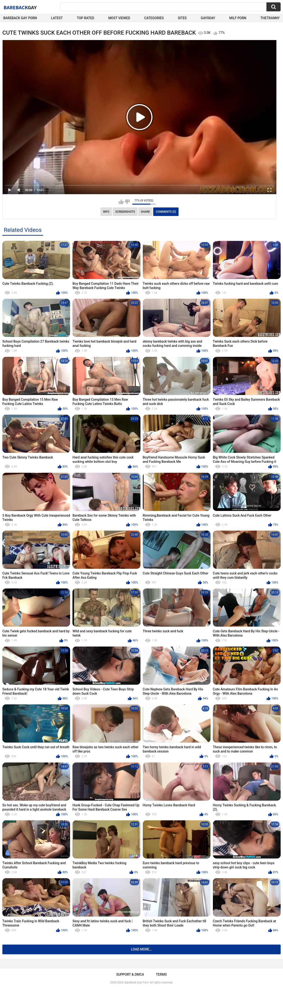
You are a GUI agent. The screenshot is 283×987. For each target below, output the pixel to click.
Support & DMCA (130, 974)
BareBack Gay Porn (137, 982)
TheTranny (270, 18)
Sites (182, 18)
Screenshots (125, 211)
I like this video (121, 201)
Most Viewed (119, 18)
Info (106, 211)
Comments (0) (166, 211)
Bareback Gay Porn (20, 18)
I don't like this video (127, 201)
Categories (154, 18)
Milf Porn (237, 18)
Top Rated (85, 18)
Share (145, 211)
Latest (57, 18)
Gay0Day (208, 18)
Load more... (141, 949)
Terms (161, 974)
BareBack (20, 7)
